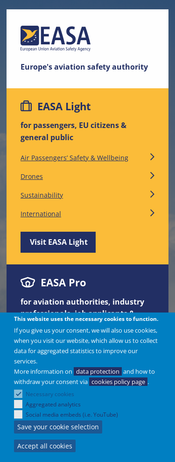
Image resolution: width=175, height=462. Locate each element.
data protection (97, 371)
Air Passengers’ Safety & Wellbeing (87, 158)
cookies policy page (118, 381)
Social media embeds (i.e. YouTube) (72, 415)
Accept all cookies (44, 445)
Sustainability (87, 195)
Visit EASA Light (63, 242)
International (87, 214)
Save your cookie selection (58, 426)
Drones (87, 176)
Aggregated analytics (53, 404)
